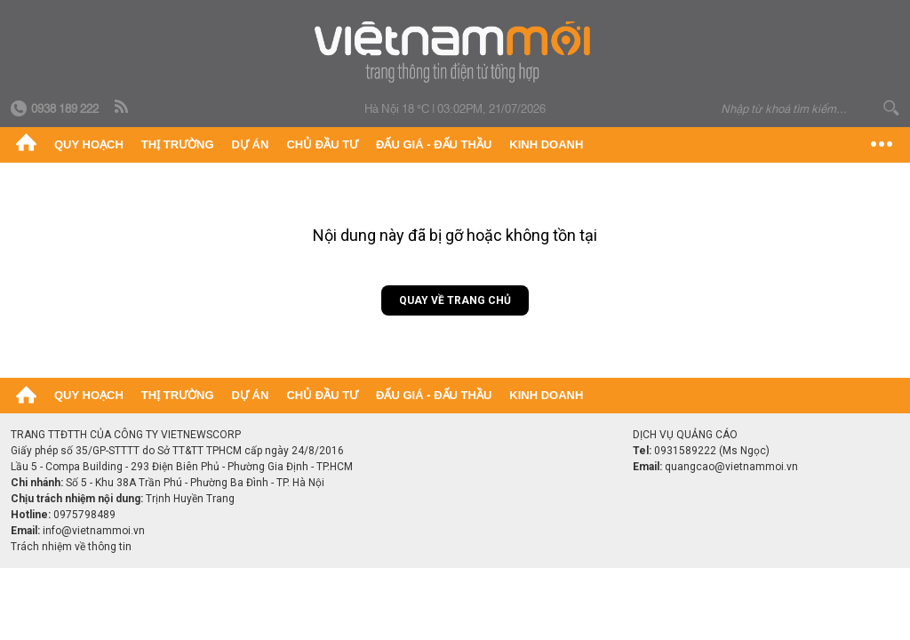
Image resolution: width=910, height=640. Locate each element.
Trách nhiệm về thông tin (71, 546)
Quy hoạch (89, 144)
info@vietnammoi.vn (94, 530)
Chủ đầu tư (322, 144)
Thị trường (177, 144)
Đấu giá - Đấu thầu (433, 144)
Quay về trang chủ (455, 300)
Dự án (250, 144)
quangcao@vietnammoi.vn (731, 466)
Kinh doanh (546, 144)
